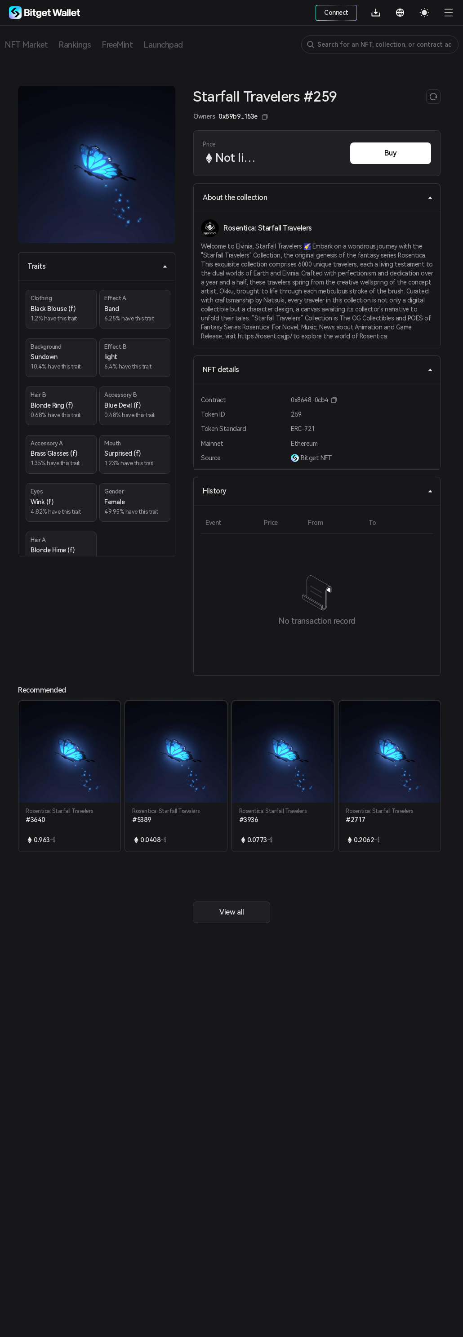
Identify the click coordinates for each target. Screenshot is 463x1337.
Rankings (74, 44)
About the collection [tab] (318, 197)
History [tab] (318, 491)
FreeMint (117, 44)
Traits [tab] (97, 266)
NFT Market (26, 44)
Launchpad (163, 44)
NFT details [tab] (318, 369)
